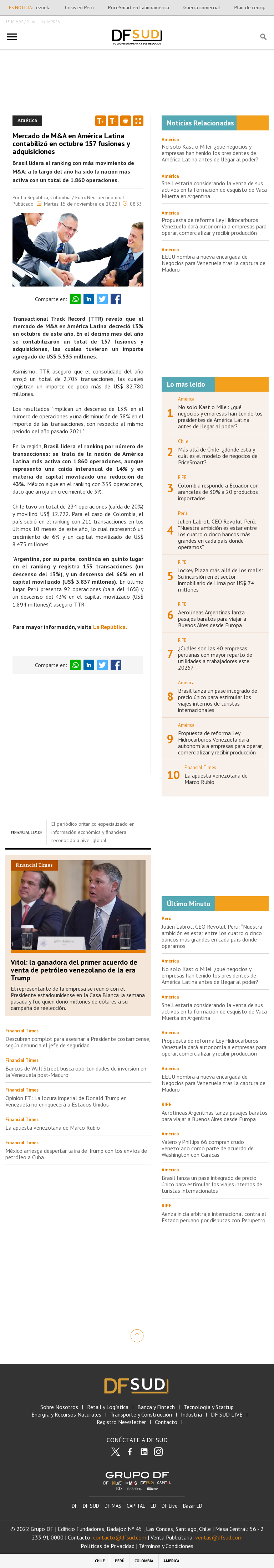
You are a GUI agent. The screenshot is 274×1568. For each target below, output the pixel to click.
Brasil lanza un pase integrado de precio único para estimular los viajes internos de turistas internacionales (217, 700)
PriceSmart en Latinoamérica (142, 7)
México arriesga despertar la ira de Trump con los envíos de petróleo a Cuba (76, 1153)
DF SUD (91, 1505)
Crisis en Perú (83, 7)
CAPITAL (136, 1505)
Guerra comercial (206, 7)
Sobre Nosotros (59, 1407)
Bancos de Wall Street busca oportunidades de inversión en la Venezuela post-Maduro (75, 1071)
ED (153, 1505)
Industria (191, 1415)
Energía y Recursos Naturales (66, 1415)
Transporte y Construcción (141, 1415)
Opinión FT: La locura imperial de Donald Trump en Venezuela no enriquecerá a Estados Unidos (66, 1101)
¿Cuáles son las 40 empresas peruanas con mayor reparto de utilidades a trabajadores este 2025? (215, 658)
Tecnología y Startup (209, 1407)
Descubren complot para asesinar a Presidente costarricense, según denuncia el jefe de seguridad (77, 1042)
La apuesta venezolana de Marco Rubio (52, 1127)
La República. (110, 626)
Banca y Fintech (156, 1407)
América (170, 139)
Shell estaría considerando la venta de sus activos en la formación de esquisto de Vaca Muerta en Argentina (214, 189)
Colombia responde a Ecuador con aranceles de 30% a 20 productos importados (218, 491)
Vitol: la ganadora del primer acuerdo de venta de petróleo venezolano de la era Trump (74, 970)
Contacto (166, 1422)
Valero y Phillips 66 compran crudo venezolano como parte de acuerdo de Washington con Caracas (208, 1148)
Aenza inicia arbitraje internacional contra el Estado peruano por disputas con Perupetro (214, 1217)
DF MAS (113, 1505)
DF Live (170, 1505)
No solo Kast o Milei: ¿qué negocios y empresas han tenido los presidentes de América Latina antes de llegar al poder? (210, 153)
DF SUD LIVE (227, 1415)
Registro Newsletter (121, 1422)
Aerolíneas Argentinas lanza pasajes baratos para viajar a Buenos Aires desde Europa (212, 618)
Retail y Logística (107, 1407)
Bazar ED (192, 1505)
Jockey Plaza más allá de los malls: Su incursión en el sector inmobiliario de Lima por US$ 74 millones (220, 580)
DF (74, 1505)
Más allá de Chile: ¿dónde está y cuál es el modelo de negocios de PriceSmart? (218, 455)
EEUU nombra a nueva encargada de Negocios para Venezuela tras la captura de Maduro (213, 263)
